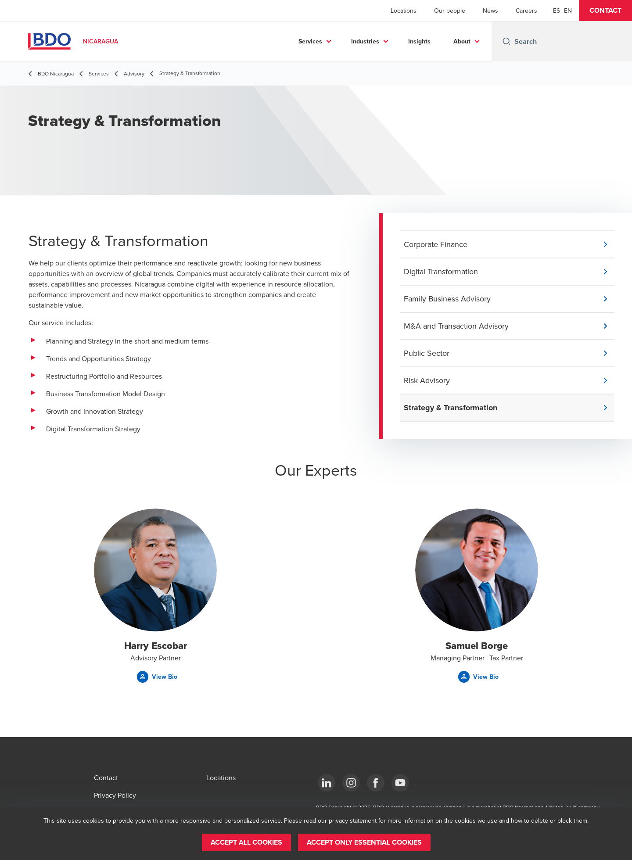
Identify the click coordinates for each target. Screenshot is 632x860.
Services (310, 41)
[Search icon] (506, 41)
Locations (404, 10)
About (461, 41)
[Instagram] (351, 782)
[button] (605, 10)
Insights (419, 41)
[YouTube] (400, 782)
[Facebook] (375, 782)
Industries (365, 41)
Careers (526, 10)
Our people (449, 10)
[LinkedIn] (326, 782)
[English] (568, 10)
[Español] (556, 10)
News (490, 10)
